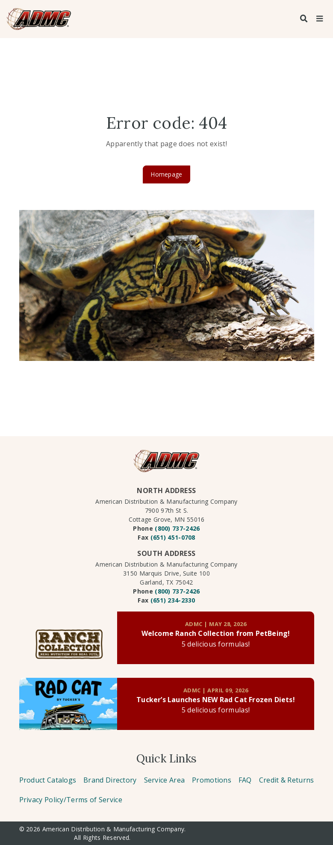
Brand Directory (110, 780)
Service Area (164, 780)
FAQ (245, 780)
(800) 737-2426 (177, 528)
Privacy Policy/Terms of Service (70, 799)
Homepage (166, 174)
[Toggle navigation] (319, 19)
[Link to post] (68, 638)
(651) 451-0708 (172, 537)
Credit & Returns (286, 780)
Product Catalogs (48, 780)
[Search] (304, 19)
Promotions (211, 780)
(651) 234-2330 (172, 600)
